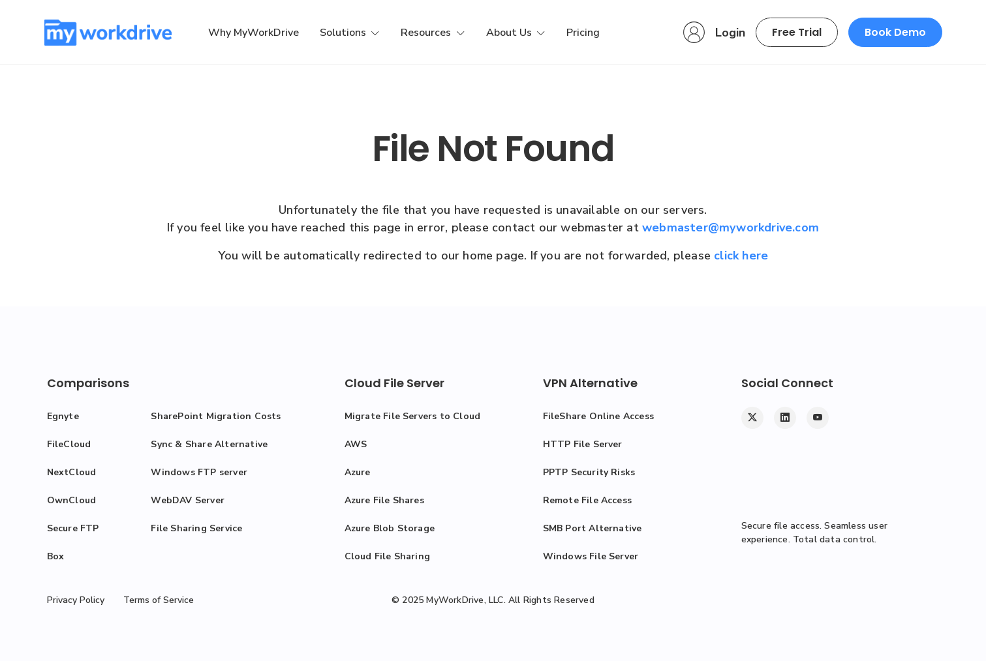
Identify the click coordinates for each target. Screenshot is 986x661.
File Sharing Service (196, 528)
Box (56, 556)
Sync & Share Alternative (209, 444)
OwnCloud (72, 500)
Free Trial (797, 32)
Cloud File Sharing (388, 556)
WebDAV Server (187, 500)
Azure (358, 472)
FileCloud (69, 444)
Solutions (344, 32)
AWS (356, 444)
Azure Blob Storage (390, 528)
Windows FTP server (199, 472)
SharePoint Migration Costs (216, 416)
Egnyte (63, 416)
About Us (510, 32)
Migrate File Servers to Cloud (413, 416)
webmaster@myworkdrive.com (730, 227)
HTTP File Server (583, 444)
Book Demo (895, 32)
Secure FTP (73, 528)
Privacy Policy (75, 600)
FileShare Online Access (599, 416)
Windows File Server (591, 556)
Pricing (583, 32)
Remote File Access (587, 500)
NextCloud (72, 472)
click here (741, 255)
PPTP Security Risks (589, 472)
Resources (427, 32)
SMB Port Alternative (592, 528)
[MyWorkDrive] (108, 32)
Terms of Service (158, 600)
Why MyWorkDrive (253, 32)
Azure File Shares (384, 500)
